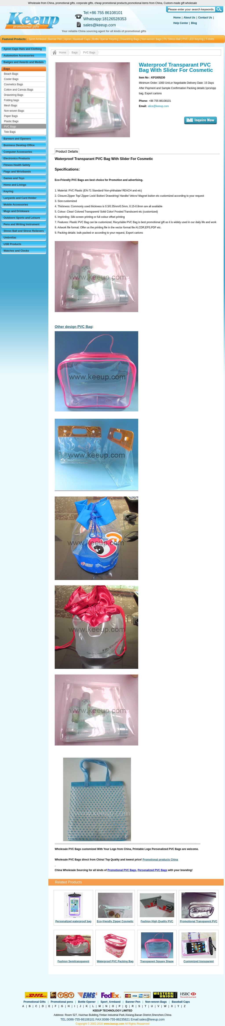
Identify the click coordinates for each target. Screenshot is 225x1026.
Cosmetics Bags (13, 84)
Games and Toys (14, 178)
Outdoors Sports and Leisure (22, 217)
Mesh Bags (10, 105)
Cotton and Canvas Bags (18, 89)
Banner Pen (55, 39)
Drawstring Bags (130, 39)
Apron (67, 39)
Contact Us (205, 17)
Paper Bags (11, 116)
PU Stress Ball (171, 39)
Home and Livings (15, 184)
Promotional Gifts (35, 1001)
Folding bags (11, 100)
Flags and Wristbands (17, 171)
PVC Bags (10, 126)
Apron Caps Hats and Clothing (23, 49)
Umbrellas (10, 237)
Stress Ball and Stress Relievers (24, 231)
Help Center (180, 23)
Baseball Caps (81, 39)
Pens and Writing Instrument (21, 224)
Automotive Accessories (19, 55)
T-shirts (209, 39)
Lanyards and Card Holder (20, 198)
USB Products (12, 244)
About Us (189, 17)
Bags (7, 68)
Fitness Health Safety (17, 165)
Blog (194, 23)
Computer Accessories (18, 151)
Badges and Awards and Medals (24, 62)
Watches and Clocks (16, 250)
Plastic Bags (11, 121)
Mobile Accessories (16, 204)
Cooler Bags (11, 79)
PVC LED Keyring (193, 39)
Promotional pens (62, 1001)
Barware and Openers (17, 138)
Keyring (8, 191)
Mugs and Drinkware (16, 211)
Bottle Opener (86, 1001)
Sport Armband (37, 39)
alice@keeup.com (158, 106)
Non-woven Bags (151, 39)
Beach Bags (11, 73)
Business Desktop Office (19, 145)
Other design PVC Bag (73, 327)
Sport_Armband (111, 1001)
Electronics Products (17, 158)
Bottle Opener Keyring (105, 39)
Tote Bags (10, 131)
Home (177, 17)
